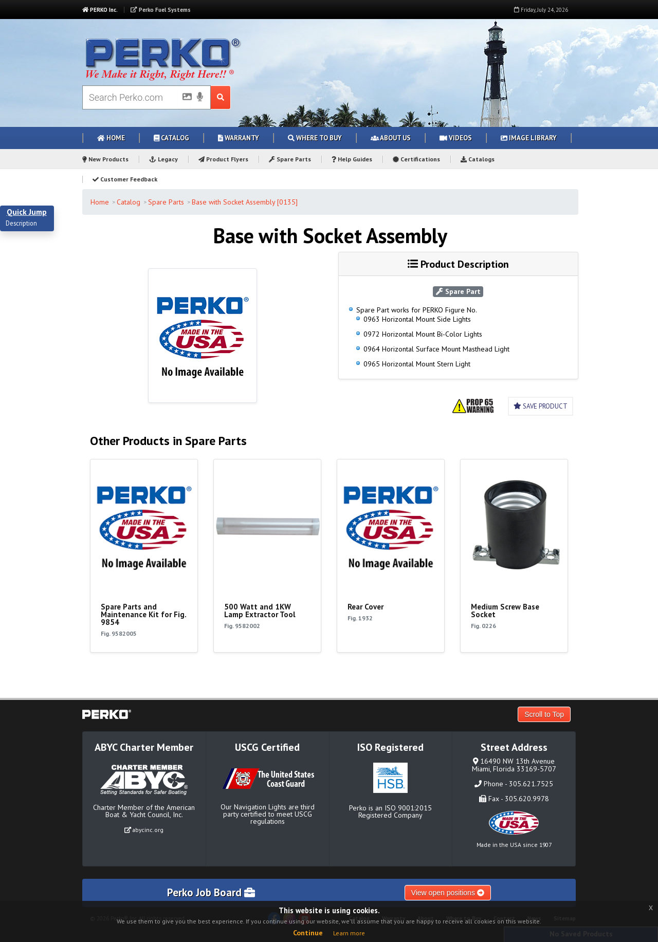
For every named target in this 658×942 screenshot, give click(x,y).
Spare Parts (290, 159)
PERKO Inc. (100, 9)
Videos (456, 138)
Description (21, 223)
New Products (105, 159)
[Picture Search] (184, 98)
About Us (391, 138)
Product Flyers (223, 159)
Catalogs (478, 159)
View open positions (447, 893)
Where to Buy (315, 138)
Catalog (171, 138)
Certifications (416, 159)
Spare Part (458, 291)
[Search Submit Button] (221, 97)
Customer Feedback (125, 179)
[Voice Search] (200, 97)
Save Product (541, 406)
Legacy (163, 159)
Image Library (529, 138)
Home (111, 138)
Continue (308, 932)
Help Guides (352, 159)
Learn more (349, 933)
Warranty (238, 138)
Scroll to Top (544, 714)
